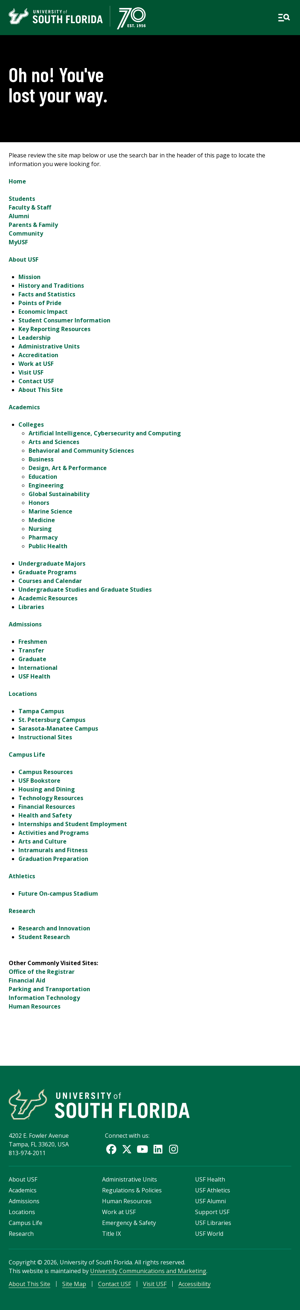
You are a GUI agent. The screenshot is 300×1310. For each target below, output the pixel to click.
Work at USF (36, 364)
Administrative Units (49, 346)
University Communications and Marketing (148, 1271)
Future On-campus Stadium (58, 893)
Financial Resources (46, 807)
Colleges (31, 424)
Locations (23, 694)
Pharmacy (43, 537)
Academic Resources (47, 598)
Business (41, 459)
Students (22, 199)
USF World (209, 1234)
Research (22, 911)
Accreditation (38, 355)
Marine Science (50, 511)
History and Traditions (51, 286)
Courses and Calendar (50, 581)
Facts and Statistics (46, 294)
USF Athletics (212, 1190)
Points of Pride (40, 303)
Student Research (44, 937)
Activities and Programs (53, 833)
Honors (39, 503)
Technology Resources (50, 798)
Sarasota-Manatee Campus (58, 728)
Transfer (31, 650)
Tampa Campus (41, 711)
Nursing (40, 529)
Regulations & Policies (132, 1190)
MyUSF (18, 242)
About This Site (40, 390)
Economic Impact (43, 312)
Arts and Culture (42, 841)
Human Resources (34, 1006)
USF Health (34, 676)
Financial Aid (27, 980)
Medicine (42, 520)
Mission (29, 277)
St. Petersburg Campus (51, 720)
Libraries (31, 607)
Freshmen (32, 642)
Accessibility (194, 1284)
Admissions (25, 624)
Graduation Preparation (53, 859)
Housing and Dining (46, 789)
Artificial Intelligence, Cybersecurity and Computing (105, 433)
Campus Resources (45, 772)
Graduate (32, 659)
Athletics (22, 876)
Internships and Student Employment (72, 824)
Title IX (111, 1234)
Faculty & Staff (30, 207)
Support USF (212, 1212)
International (38, 668)
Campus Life (27, 754)
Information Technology (44, 998)
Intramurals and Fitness (53, 850)
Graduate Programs (47, 572)
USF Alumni (210, 1201)
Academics (24, 407)
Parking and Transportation (49, 989)
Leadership (34, 338)
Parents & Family (33, 225)
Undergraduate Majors (51, 563)
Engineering (46, 485)
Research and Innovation (54, 928)
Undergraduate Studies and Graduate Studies (85, 589)
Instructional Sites (45, 737)
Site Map (74, 1284)
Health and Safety (45, 815)
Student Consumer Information (64, 320)
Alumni (19, 216)
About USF (23, 259)
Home (17, 181)
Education (43, 477)
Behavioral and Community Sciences (81, 451)
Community (26, 233)
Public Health (48, 546)
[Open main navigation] (283, 17)
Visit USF (30, 372)
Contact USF (36, 381)
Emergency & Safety (129, 1223)
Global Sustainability (59, 494)
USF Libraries (213, 1223)
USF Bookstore (39, 781)
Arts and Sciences (54, 442)
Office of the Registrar (42, 972)
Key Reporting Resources (54, 329)
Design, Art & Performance (68, 468)
